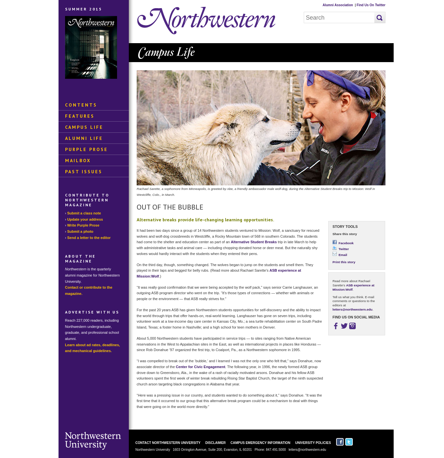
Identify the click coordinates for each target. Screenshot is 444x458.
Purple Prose (86, 149)
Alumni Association (338, 5)
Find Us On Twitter (371, 5)
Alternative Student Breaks (254, 242)
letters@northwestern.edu (352, 309)
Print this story (344, 262)
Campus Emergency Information (260, 443)
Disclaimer (215, 443)
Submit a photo (80, 231)
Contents (81, 105)
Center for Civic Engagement (200, 367)
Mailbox (78, 160)
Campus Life (84, 127)
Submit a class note (84, 213)
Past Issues (83, 172)
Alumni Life (84, 138)
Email (340, 255)
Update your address (85, 219)
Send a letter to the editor (89, 238)
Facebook (343, 243)
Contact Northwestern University (167, 443)
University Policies (313, 443)
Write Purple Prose (83, 225)
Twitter (341, 249)
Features (79, 116)
